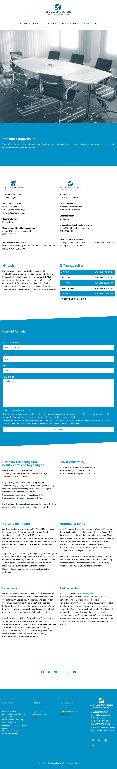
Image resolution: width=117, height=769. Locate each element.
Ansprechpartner (38, 712)
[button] (96, 24)
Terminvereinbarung (39, 715)
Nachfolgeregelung (9, 723)
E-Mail (6, 354)
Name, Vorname (11, 343)
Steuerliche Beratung (10, 731)
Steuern (5, 728)
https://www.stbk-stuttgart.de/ (21, 507)
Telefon (7, 365)
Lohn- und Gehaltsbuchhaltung (13, 714)
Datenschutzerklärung (69, 711)
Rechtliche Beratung (9, 734)
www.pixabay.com (86, 594)
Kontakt (34, 717)
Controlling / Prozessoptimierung (14, 725)
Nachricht (8, 377)
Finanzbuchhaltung (9, 711)
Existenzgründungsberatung (12, 720)
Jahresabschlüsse (8, 717)
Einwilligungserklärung (16, 410)
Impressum (65, 714)
